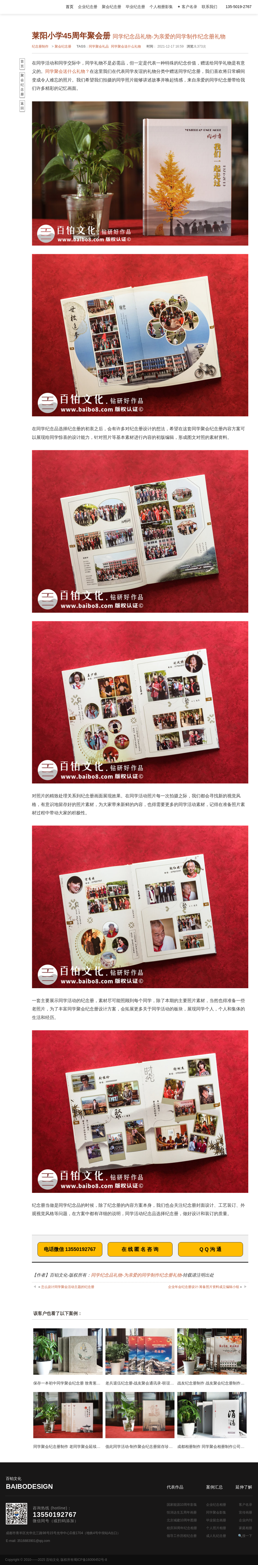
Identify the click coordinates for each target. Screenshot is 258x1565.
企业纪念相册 (216, 1505)
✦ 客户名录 (187, 7)
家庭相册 (245, 1528)
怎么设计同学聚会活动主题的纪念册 (67, 1287)
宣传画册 (245, 1512)
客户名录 (245, 1505)
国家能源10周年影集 (182, 1505)
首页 (70, 7)
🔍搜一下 (245, 1536)
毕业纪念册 (135, 7)
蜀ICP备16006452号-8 (90, 1560)
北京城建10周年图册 (182, 1520)
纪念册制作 (40, 46)
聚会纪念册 (111, 7)
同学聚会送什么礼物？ (67, 71)
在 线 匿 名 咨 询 (140, 1249)
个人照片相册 (216, 1528)
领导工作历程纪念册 (182, 1536)
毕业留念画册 (216, 1520)
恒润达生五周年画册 (182, 1512)
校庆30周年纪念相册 (182, 1528)
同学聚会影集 (216, 1512)
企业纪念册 (87, 7)
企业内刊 (245, 1520)
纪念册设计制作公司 (27, 7)
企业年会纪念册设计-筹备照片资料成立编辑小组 (203, 1287)
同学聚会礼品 (99, 46)
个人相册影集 (161, 7)
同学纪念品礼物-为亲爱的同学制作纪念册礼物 (136, 1275)
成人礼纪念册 (216, 1536)
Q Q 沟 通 (210, 1249)
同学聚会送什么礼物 (126, 46)
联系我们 (209, 7)
